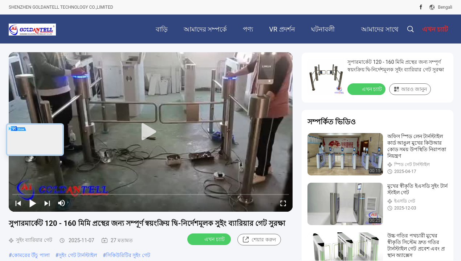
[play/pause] (32, 203)
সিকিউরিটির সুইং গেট (128, 255)
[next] (47, 203)
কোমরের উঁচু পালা (31, 255)
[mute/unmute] (61, 203)
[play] (151, 132)
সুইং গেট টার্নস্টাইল (77, 255)
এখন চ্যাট (209, 239)
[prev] (18, 203)
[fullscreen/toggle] (283, 203)
